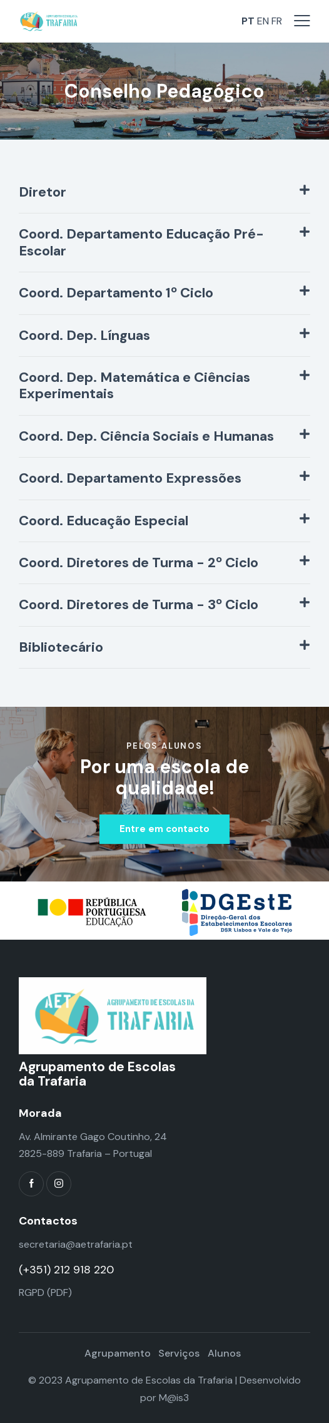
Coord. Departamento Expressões (130, 478)
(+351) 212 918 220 (66, 1269)
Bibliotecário (61, 647)
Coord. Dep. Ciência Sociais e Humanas (146, 436)
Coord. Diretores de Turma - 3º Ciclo (138, 605)
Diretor (42, 192)
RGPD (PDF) (45, 1292)
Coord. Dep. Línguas (84, 335)
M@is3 (174, 1397)
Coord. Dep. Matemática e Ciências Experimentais (134, 386)
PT (248, 21)
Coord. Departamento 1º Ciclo (116, 293)
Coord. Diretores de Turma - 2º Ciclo (138, 563)
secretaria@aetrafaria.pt (76, 1244)
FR (276, 21)
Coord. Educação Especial (103, 521)
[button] (164, 192)
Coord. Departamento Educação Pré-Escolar (141, 242)
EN (263, 21)
